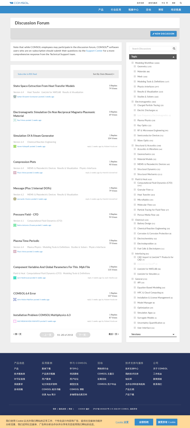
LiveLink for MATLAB (51, 92)
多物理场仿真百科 (78, 394)
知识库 (128, 378)
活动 (148, 9)
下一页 (83, 334)
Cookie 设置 (122, 423)
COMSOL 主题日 (106, 373)
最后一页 (114, 333)
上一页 (47, 334)
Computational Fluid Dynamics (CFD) (44, 220)
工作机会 (157, 373)
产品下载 (129, 394)
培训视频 (176, 9)
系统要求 (18, 384)
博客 (161, 9)
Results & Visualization (72, 92)
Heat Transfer (33, 92)
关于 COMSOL (160, 368)
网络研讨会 (103, 368)
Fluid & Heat (19, 273)
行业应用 (116, 9)
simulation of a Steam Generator (33, 135)
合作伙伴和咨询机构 (135, 384)
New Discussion (163, 33)
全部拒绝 (144, 423)
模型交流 (74, 384)
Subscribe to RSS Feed (27, 74)
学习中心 (74, 368)
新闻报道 (157, 378)
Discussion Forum (32, 23)
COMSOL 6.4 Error (24, 293)
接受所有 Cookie (167, 423)
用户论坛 (74, 378)
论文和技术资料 (49, 384)
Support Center (94, 50)
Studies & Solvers (79, 247)
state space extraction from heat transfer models (44, 86)
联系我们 (157, 384)
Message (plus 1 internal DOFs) (32, 188)
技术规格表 (19, 373)
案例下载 (46, 368)
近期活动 (102, 378)
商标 (70, 409)
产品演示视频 (48, 373)
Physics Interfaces (88, 168)
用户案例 (46, 378)
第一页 (17, 333)
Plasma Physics (34, 247)
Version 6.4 (18, 92)
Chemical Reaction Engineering (41, 141)
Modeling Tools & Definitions (56, 247)
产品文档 (129, 389)
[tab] (153, 56)
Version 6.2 (18, 194)
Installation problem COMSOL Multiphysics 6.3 (42, 315)
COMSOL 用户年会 (107, 384)
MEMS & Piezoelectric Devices (41, 168)
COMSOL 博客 (77, 389)
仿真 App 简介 (49, 394)
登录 (174, 3)
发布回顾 (18, 389)
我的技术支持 (131, 373)
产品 (101, 9)
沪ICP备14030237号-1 (102, 409)
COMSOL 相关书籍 (51, 389)
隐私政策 (62, 409)
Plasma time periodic (26, 241)
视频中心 (133, 9)
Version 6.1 (18, 220)
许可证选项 (19, 378)
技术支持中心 (131, 368)
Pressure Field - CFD (25, 214)
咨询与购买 (152, 3)
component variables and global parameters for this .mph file (51, 267)
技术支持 (140, 3)
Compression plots (24, 162)
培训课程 (74, 373)
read (78, 86)
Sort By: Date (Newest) (103, 74)
